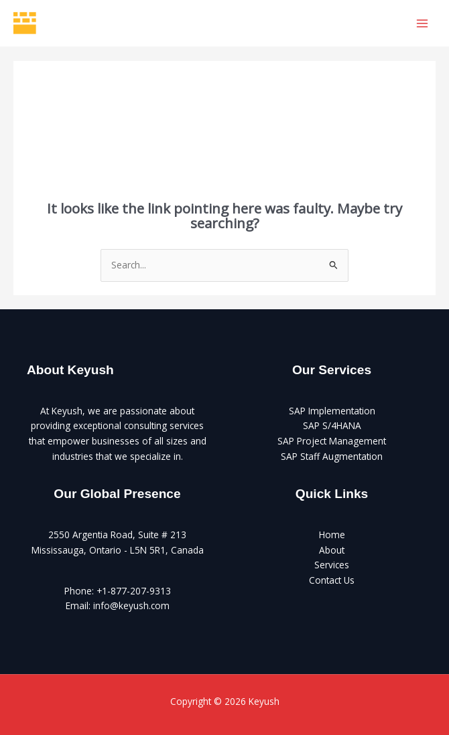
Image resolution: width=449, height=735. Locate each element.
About (331, 550)
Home (332, 534)
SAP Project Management (331, 440)
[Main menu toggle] (422, 23)
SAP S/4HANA (332, 425)
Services (331, 564)
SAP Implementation (332, 410)
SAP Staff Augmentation (332, 456)
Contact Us (332, 580)
